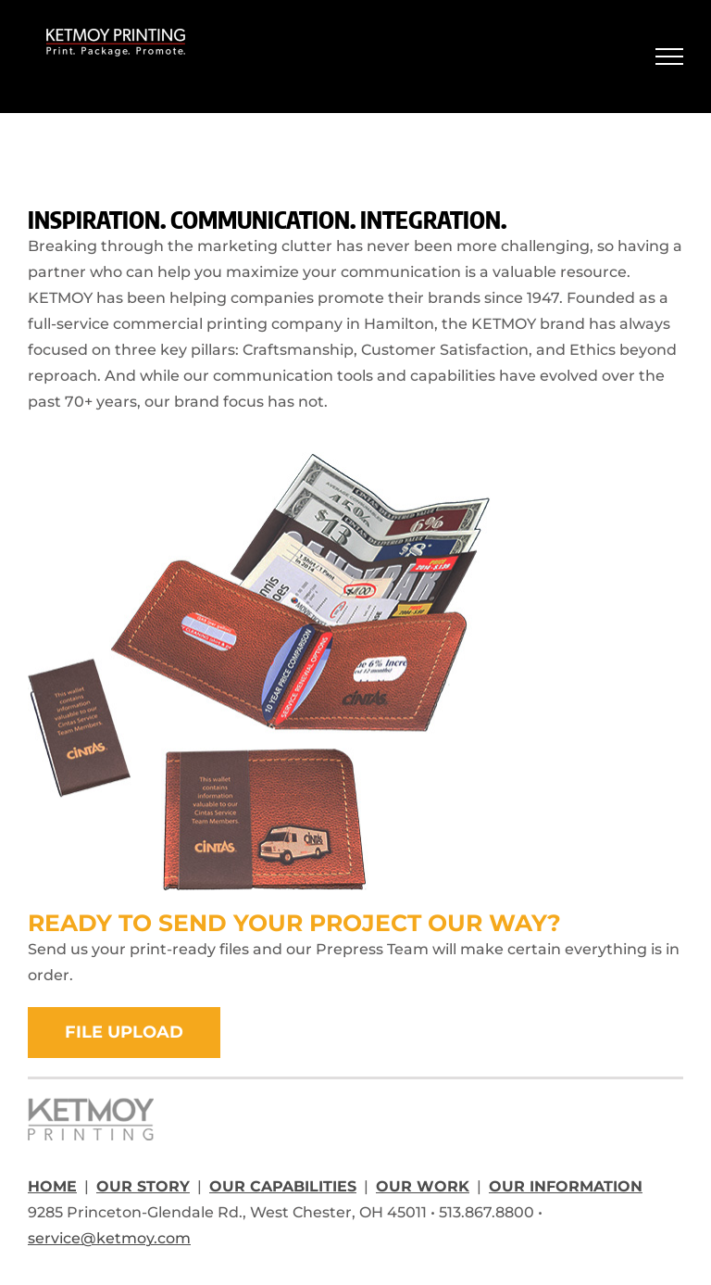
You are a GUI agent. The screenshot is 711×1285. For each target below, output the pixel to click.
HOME (52, 1186)
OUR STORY (143, 1186)
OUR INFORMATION (565, 1186)
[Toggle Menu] (670, 56)
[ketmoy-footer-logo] (91, 1105)
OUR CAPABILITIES (282, 1186)
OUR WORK (422, 1186)
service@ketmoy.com (109, 1238)
